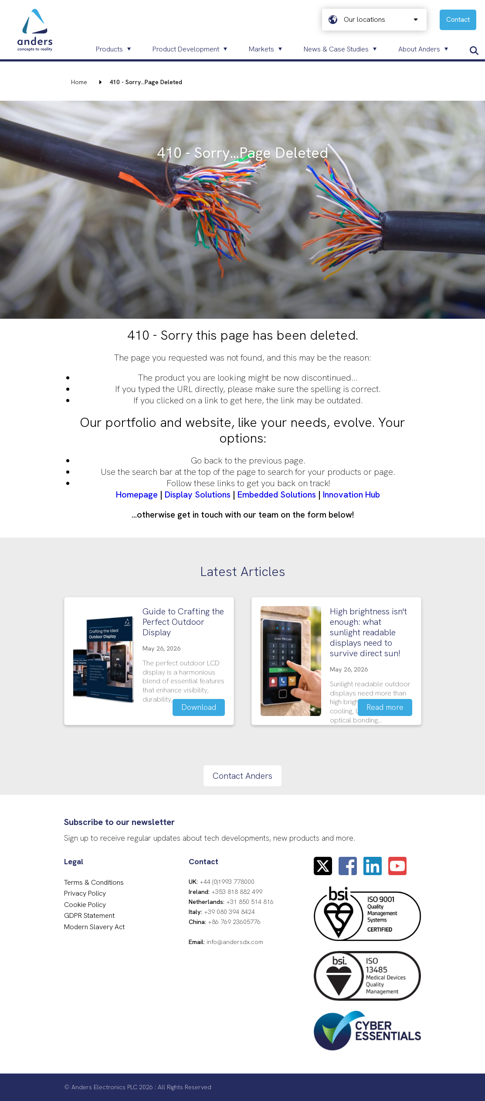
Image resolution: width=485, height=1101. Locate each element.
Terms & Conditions (94, 882)
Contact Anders (242, 775)
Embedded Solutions (276, 494)
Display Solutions (198, 494)
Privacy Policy (85, 893)
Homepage (137, 494)
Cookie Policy (85, 904)
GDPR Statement (89, 915)
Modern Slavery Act (94, 926)
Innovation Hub (351, 494)
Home (79, 82)
